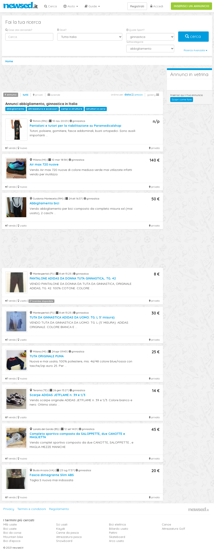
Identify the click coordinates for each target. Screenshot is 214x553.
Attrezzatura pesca (69, 537)
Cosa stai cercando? (18, 29)
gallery (153, 94)
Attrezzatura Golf (173, 528)
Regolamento (59, 509)
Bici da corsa (12, 532)
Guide (92, 6)
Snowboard (64, 541)
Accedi (156, 6)
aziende (54, 94)
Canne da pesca (67, 532)
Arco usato (116, 541)
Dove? (61, 29)
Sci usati (61, 524)
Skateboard (117, 537)
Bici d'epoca (11, 541)
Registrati (137, 6)
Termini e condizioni (31, 509)
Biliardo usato (118, 528)
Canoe (166, 524)
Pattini (113, 532)
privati (38, 94)
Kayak (60, 528)
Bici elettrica (117, 524)
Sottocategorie (134, 41)
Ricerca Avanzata (195, 50)
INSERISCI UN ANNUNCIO (191, 6)
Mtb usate (10, 524)
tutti (25, 94)
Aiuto (70, 6)
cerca (193, 36)
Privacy (8, 509)
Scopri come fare (182, 99)
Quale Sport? (135, 29)
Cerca (50, 6)
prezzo (139, 94)
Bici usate (10, 528)
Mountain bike (13, 537)
